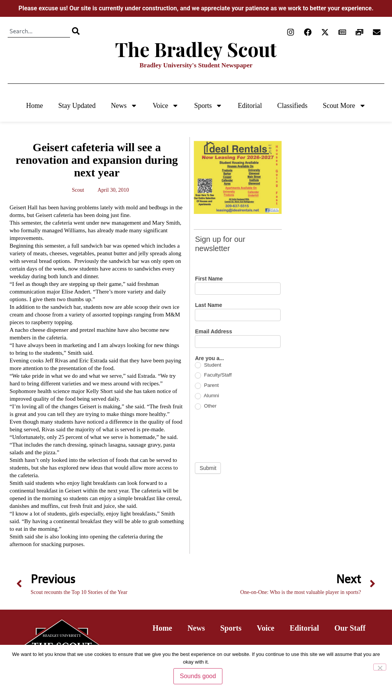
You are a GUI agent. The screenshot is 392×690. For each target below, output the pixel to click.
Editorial (250, 105)
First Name (208, 279)
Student (208, 365)
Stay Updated (76, 105)
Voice (166, 105)
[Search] (76, 31)
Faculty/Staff (213, 375)
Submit (207, 468)
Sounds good (198, 676)
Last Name (208, 305)
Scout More (344, 105)
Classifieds (292, 105)
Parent (207, 385)
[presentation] (253, 436)
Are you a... (209, 358)
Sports (208, 105)
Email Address (213, 331)
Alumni (207, 396)
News (124, 105)
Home (34, 105)
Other (205, 406)
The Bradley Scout (196, 49)
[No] (379, 667)
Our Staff (349, 628)
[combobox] (39, 31)
